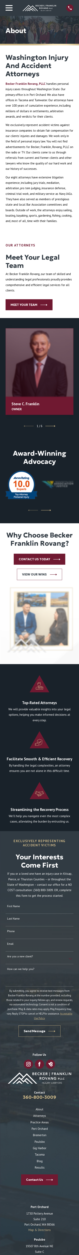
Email (10, 944)
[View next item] (50, 426)
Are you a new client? (20, 956)
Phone (11, 931)
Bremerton (39, 1135)
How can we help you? (20, 969)
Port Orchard (39, 1129)
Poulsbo (39, 1142)
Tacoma (40, 1154)
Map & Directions (39, 1230)
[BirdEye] (50, 1064)
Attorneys (39, 1116)
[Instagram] (28, 1064)
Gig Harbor (39, 1148)
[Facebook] (39, 1064)
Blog (40, 1161)
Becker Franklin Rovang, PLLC (26, 84)
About (39, 1109)
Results (40, 1167)
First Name (13, 906)
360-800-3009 (39, 1097)
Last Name (13, 918)
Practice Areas (39, 1122)
